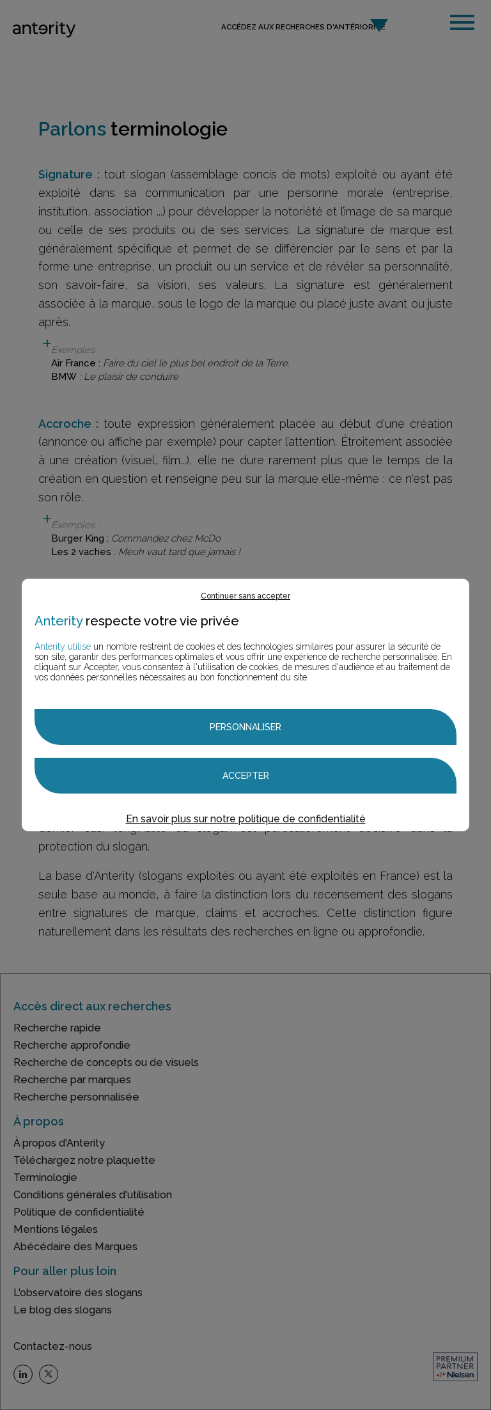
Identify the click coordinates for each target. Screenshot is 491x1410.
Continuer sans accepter (245, 595)
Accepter (245, 776)
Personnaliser (245, 727)
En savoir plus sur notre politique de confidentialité (246, 819)
